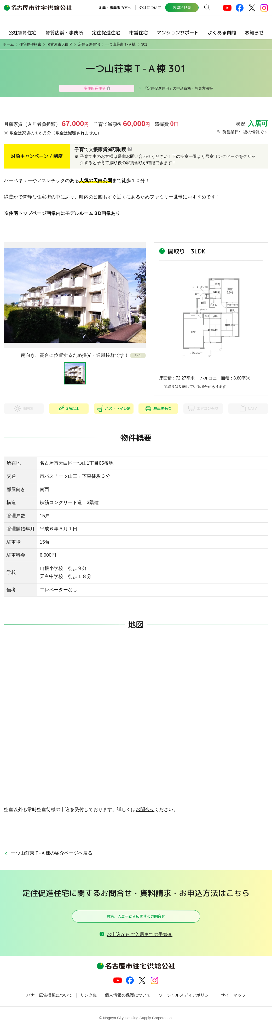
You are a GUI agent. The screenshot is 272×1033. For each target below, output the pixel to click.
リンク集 (88, 999)
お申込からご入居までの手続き (139, 938)
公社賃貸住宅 (22, 32)
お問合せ (145, 809)
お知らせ (254, 32)
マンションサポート (178, 32)
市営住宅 (138, 32)
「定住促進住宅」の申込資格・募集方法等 (178, 88)
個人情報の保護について (128, 999)
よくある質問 (222, 32)
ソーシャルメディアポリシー (186, 999)
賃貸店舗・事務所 (64, 32)
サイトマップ (233, 999)
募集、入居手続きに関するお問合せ (136, 918)
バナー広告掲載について (49, 999)
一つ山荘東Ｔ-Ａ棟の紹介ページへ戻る (51, 853)
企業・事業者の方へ (114, 7)
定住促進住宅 (106, 32)
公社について (150, 7)
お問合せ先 (181, 7)
